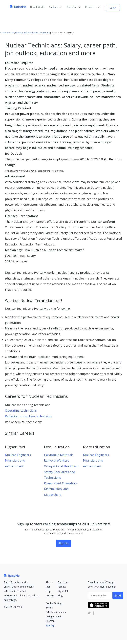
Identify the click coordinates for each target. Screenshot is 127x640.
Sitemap (50, 620)
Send (118, 595)
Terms (49, 607)
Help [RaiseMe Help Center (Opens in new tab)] (48, 591)
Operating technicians (21, 410)
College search (54, 616)
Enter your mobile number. (102, 586)
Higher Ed (63, 591)
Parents (62, 586)
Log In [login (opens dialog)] (112, 7)
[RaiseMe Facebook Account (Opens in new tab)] (92, 613)
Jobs (48, 586)
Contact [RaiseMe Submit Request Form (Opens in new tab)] (50, 595)
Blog (60, 595)
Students (55, 7)
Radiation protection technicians (28, 416)
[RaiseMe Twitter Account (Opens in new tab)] (89, 613)
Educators (73, 7)
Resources (92, 7)
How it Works (37, 7)
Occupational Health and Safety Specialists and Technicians (61, 472)
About (49, 582)
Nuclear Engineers (18, 455)
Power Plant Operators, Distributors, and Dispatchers (61, 488)
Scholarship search (56, 612)
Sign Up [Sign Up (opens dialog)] (63, 543)
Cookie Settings (54, 603)
